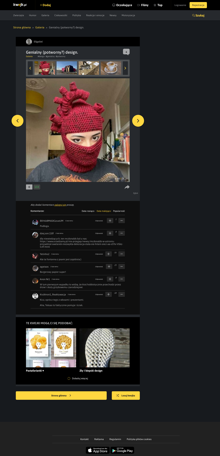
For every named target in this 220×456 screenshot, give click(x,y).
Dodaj (47, 5)
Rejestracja (198, 5)
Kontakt (84, 439)
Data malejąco (104, 211)
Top (159, 5)
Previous (30, 68)
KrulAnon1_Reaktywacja (53, 294)
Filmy (144, 5)
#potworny (60, 56)
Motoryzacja (128, 15)
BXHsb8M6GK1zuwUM (51, 220)
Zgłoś (135, 193)
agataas (44, 266)
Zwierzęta (18, 15)
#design (41, 56)
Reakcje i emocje (95, 15)
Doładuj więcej (78, 378)
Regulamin (115, 439)
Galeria (45, 15)
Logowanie (180, 5)
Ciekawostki (60, 15)
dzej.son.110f (47, 233)
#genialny (50, 56)
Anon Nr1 (45, 279)
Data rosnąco (88, 211)
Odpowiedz (99, 221)
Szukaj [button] (200, 15)
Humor (32, 15)
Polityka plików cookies (139, 439)
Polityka (76, 15)
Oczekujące (124, 5)
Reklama (99, 439)
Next (125, 68)
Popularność (119, 211)
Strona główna (22, 27)
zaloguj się (60, 204)
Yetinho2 (44, 254)
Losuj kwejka (125, 395)
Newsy (113, 15)
